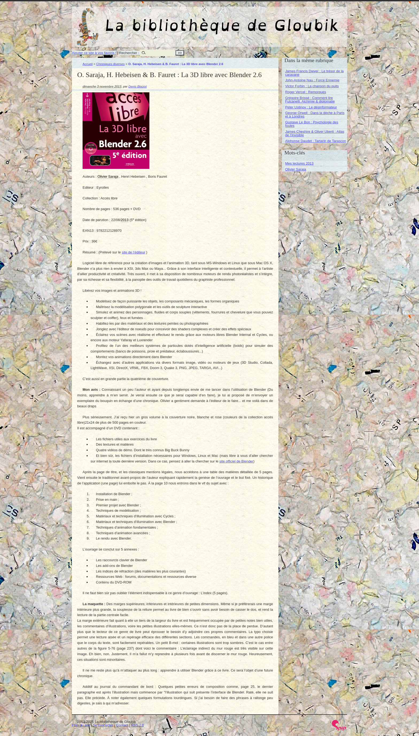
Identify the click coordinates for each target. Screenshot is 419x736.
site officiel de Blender (236, 461)
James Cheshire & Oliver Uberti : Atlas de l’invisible (314, 133)
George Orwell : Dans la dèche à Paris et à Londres (314, 114)
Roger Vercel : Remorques (305, 92)
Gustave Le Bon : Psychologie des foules (311, 124)
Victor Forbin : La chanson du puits (312, 86)
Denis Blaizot (138, 86)
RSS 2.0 (137, 725)
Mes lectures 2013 (299, 163)
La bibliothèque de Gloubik (266, 21)
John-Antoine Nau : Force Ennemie (312, 80)
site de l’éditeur (133, 252)
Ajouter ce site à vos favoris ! (94, 53)
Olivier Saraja (295, 169)
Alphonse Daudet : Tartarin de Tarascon (315, 141)
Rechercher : (129, 53)
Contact (122, 725)
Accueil (88, 64)
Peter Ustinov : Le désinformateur (311, 107)
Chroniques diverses (110, 64)
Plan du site (81, 725)
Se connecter (103, 725)
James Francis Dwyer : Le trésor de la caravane (314, 73)
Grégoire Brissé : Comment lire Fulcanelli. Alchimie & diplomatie (310, 99)
